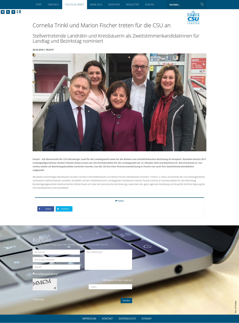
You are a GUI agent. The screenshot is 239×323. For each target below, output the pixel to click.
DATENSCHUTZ (127, 318)
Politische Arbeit (74, 4)
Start (39, 4)
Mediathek (114, 4)
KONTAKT (107, 318)
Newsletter (132, 4)
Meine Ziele (96, 4)
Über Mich (53, 4)
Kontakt (149, 4)
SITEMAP (147, 318)
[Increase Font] (13, 12)
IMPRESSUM (89, 318)
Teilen (119, 200)
